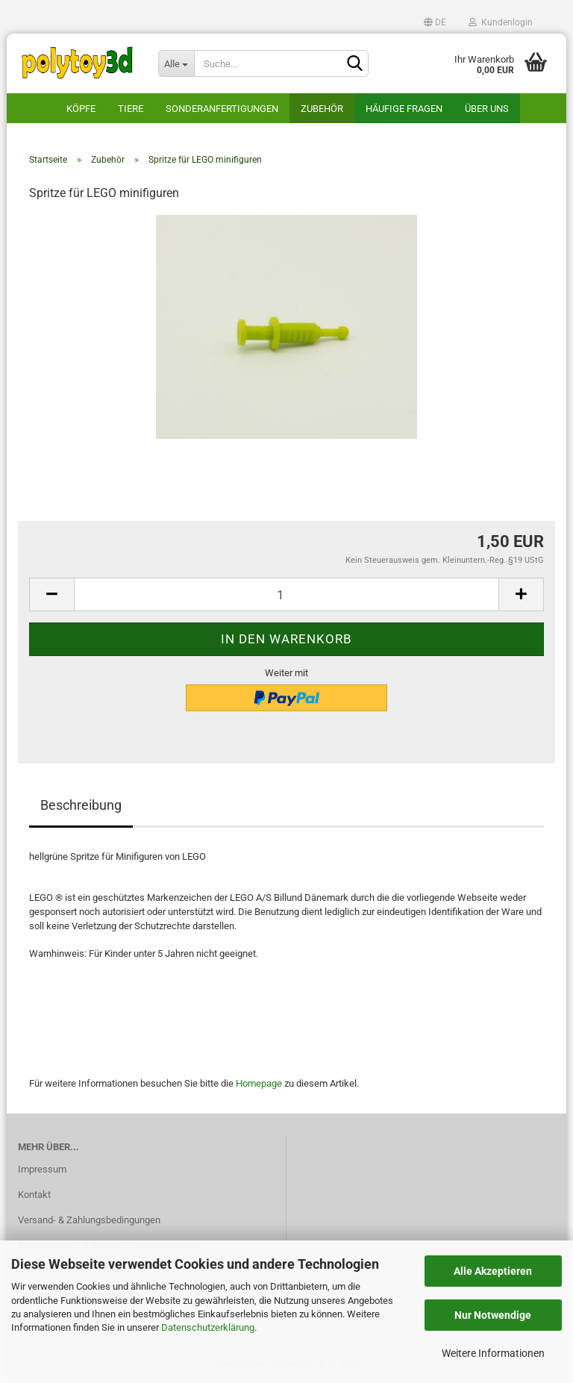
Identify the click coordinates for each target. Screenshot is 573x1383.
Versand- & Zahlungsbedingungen (89, 1220)
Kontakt (34, 1194)
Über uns (487, 108)
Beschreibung (81, 805)
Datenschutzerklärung (207, 1327)
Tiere (130, 108)
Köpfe (81, 108)
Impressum (42, 1169)
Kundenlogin (501, 22)
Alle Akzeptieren (493, 1271)
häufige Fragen (404, 108)
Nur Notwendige (492, 1315)
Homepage (259, 1083)
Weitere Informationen (493, 1353)
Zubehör (322, 108)
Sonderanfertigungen (222, 108)
